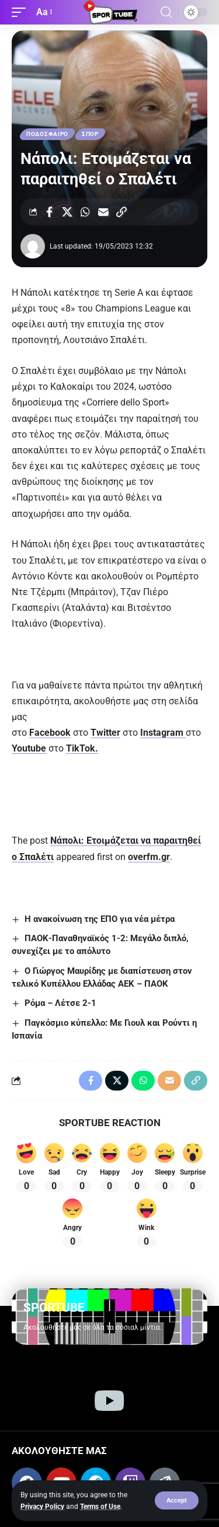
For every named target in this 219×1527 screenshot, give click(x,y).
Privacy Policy (42, 1506)
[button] (177, 1500)
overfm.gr (149, 856)
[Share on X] (67, 211)
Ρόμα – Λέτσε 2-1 (60, 1003)
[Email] (103, 211)
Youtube (29, 748)
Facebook (50, 732)
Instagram (163, 732)
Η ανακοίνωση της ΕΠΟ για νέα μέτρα (100, 919)
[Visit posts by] (32, 246)
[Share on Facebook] (49, 211)
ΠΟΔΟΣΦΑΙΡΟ (47, 134)
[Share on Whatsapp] (85, 211)
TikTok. (82, 748)
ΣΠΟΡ (90, 134)
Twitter (105, 732)
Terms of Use (100, 1506)
